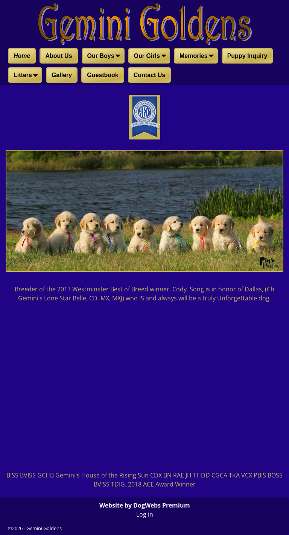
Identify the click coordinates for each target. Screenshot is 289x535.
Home (22, 56)
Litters (27, 75)
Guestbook (103, 75)
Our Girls (151, 56)
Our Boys (105, 56)
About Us (58, 56)
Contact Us (149, 75)
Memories (198, 56)
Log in (144, 514)
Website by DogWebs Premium (144, 505)
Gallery (62, 75)
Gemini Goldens (44, 528)
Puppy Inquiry (247, 56)
